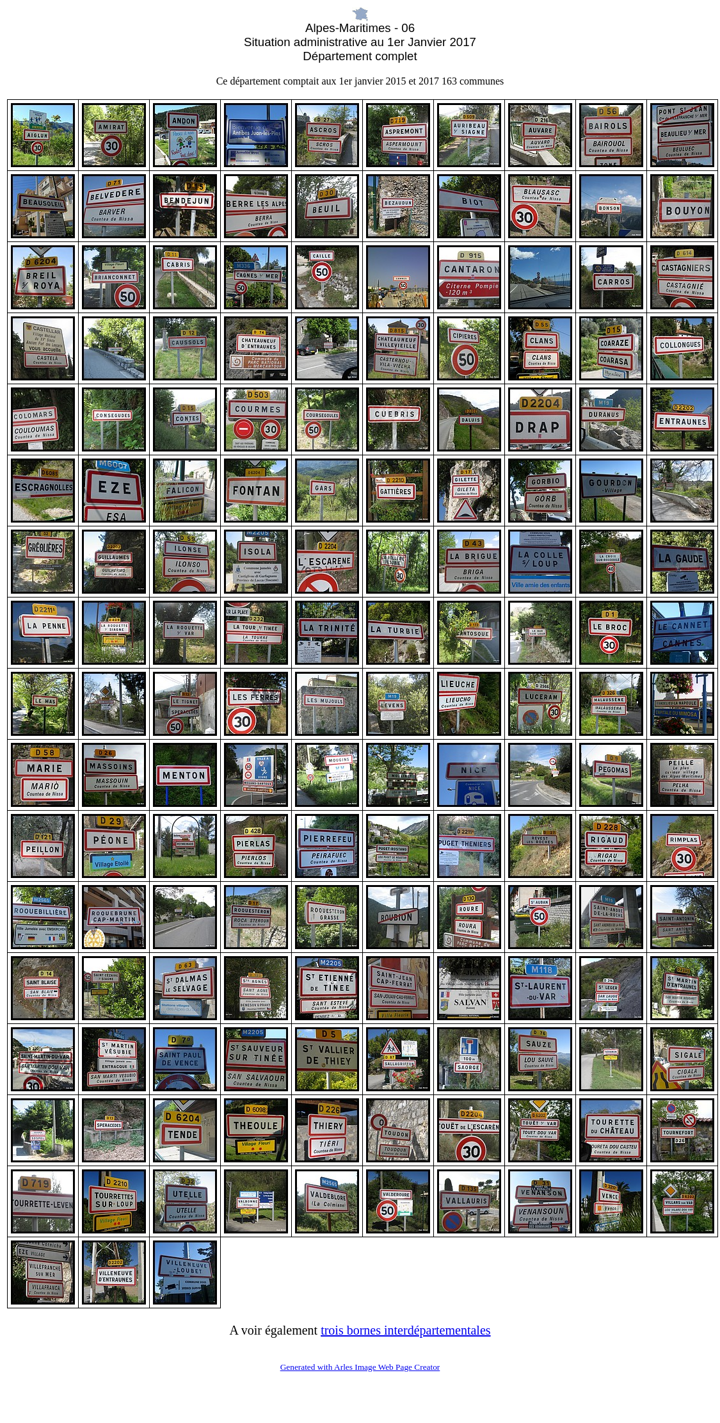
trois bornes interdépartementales (405, 1330)
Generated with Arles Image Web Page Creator (360, 1367)
